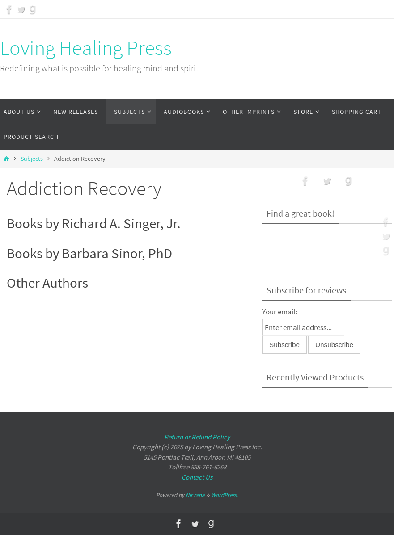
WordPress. (224, 495)
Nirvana (195, 495)
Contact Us (197, 477)
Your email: (279, 312)
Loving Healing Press (86, 48)
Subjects (32, 159)
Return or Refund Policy (197, 437)
